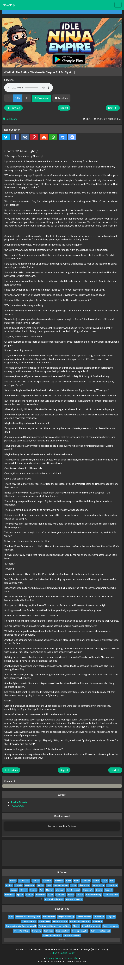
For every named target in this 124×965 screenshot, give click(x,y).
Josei (49, 885)
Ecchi (76, 880)
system (80, 894)
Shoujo (29, 894)
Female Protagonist (91, 926)
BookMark (10, 118)
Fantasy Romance (74, 899)
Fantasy (35, 880)
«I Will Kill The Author (16, 72)
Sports (20, 894)
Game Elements (84, 916)
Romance (59, 880)
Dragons (111, 916)
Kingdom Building (66, 916)
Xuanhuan (47, 880)
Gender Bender (61, 885)
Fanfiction (40, 894)
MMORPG (97, 921)
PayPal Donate (19, 802)
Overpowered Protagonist (28, 916)
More (62, 939)
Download (41, 98)
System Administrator (80, 921)
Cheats (76, 926)
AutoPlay (61, 98)
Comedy (86, 880)
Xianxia (18, 885)
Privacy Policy (54, 958)
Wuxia (14, 890)
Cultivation (99, 916)
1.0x (17, 97)
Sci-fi (104, 880)
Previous (13, 107)
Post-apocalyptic (79, 931)
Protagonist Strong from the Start (54, 926)
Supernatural (98, 885)
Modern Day (44, 921)
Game (50, 894)
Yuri (41, 890)
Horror (49, 890)
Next (112, 107)
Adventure (29, 885)
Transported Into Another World (21, 926)
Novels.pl (8, 5)
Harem (13, 880)
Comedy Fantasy (93, 894)
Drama (99, 890)
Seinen (33, 890)
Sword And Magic (21, 931)
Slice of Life (84, 885)
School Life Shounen (54, 899)
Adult (68, 880)
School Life (112, 885)
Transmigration (111, 894)
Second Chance (60, 921)
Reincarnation (62, 931)
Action (9, 885)
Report (64, 107)
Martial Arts (24, 880)
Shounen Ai (88, 890)
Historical (9, 894)
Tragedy (108, 890)
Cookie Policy (67, 952)
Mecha (40, 885)
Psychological (73, 890)
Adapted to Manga (72, 935)
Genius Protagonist (52, 935)
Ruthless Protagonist (100, 931)
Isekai (71, 894)
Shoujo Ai (60, 894)
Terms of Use (71, 958)
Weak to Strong (110, 926)
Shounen (60, 890)
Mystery (23, 890)
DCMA (53, 952)
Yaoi (112, 880)
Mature (96, 880)
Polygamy (36, 931)
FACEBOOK (17, 805)
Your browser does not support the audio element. (28, 87)
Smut (73, 885)
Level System (49, 916)
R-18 (11, 916)
